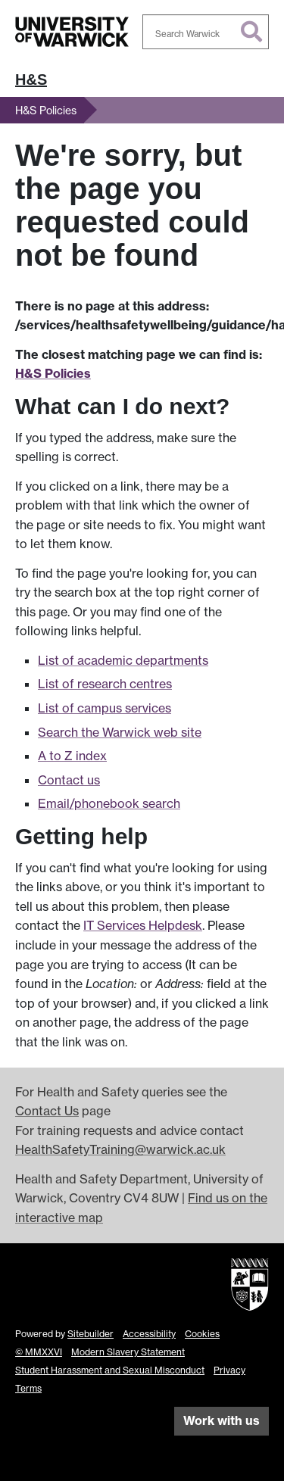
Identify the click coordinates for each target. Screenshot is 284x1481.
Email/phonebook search (109, 803)
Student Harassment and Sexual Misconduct (109, 1370)
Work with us (221, 1420)
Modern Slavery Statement (128, 1352)
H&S (31, 79)
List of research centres (105, 683)
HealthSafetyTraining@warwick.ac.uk (120, 1149)
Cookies (202, 1333)
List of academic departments (123, 660)
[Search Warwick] (206, 31)
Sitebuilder (90, 1333)
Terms (28, 1388)
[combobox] (206, 31)
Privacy (229, 1370)
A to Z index (72, 755)
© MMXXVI (38, 1352)
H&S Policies (45, 110)
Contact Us (47, 1110)
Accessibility (149, 1333)
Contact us (69, 779)
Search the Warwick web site (119, 732)
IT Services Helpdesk (142, 925)
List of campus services (104, 708)
